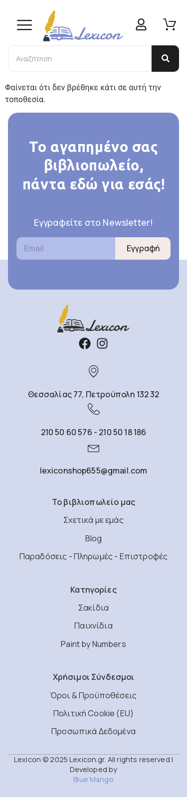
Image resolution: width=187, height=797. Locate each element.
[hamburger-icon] (24, 26)
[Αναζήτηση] (80, 58)
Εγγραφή (143, 248)
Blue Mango (93, 779)
